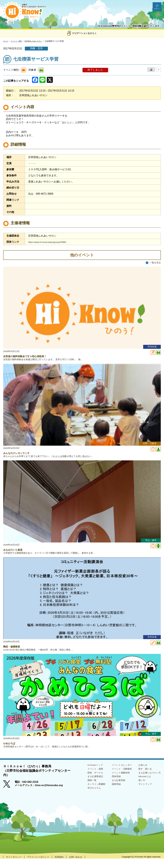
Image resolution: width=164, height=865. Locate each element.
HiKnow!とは (142, 783)
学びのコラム (86, 796)
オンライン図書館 (89, 791)
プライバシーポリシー (42, 863)
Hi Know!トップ (88, 771)
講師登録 (111, 791)
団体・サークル (88, 779)
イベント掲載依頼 (116, 779)
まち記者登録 (113, 787)
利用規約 (65, 863)
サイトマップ (143, 791)
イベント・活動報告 (117, 775)
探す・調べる (143, 775)
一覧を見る (154, 262)
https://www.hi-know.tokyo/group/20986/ (50, 242)
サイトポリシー (15, 863)
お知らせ (140, 771)
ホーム (6, 41)
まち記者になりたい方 (148, 779)
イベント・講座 (18, 41)
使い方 (139, 787)
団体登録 (111, 783)
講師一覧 (84, 787)
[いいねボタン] (151, 69)
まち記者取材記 (88, 783)
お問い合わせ (83, 863)
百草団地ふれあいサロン (38, 41)
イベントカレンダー (117, 771)
